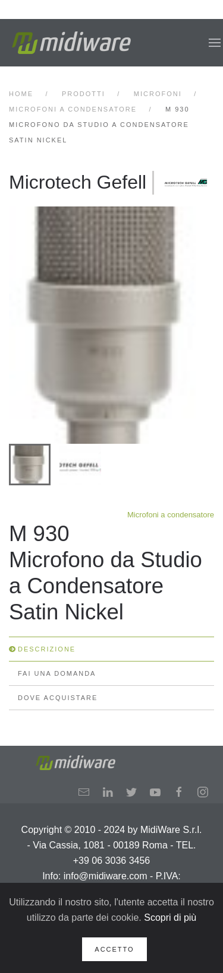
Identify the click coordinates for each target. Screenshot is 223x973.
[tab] (30, 464)
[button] (215, 42)
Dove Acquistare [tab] (58, 697)
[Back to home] (71, 42)
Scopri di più (170, 917)
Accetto (114, 949)
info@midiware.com (105, 876)
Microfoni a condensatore (170, 514)
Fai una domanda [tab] (57, 673)
